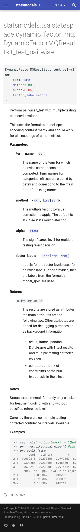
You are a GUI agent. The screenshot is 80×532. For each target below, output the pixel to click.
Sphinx (25, 517)
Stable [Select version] (57, 5)
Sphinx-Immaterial (53, 517)
